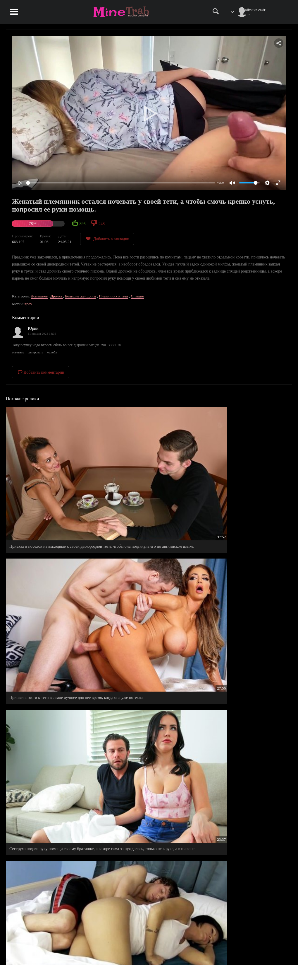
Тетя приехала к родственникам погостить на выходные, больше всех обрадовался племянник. (48, 641)
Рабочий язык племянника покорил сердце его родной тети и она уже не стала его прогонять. (147, 639)
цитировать (35, 352)
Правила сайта (223, 943)
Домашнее (39, 296)
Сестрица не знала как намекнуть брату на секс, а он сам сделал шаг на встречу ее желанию (51, 806)
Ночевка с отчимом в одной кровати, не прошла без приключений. (245, 555)
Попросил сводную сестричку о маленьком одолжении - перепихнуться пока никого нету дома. (146, 808)
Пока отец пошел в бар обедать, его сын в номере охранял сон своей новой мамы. (45, 722)
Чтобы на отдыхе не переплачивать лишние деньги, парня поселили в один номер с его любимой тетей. (242, 808)
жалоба (52, 352)
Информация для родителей (269, 943)
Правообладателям (226, 949)
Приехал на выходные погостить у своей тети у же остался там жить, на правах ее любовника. (50, 555)
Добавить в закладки (107, 238)
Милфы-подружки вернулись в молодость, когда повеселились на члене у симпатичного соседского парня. (246, 725)
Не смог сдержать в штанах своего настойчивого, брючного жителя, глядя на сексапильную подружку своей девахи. (240, 641)
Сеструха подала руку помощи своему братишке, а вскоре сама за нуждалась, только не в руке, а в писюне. (246, 473)
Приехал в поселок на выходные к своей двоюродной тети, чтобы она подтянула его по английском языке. (49, 473)
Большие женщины (80, 296)
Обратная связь (259, 949)
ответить (18, 352)
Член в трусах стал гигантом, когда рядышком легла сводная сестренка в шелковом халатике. (147, 722)
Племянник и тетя (113, 296)
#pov (28, 304)
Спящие (137, 296)
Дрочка (56, 296)
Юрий (33, 328)
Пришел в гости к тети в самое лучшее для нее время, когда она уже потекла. (147, 471)
